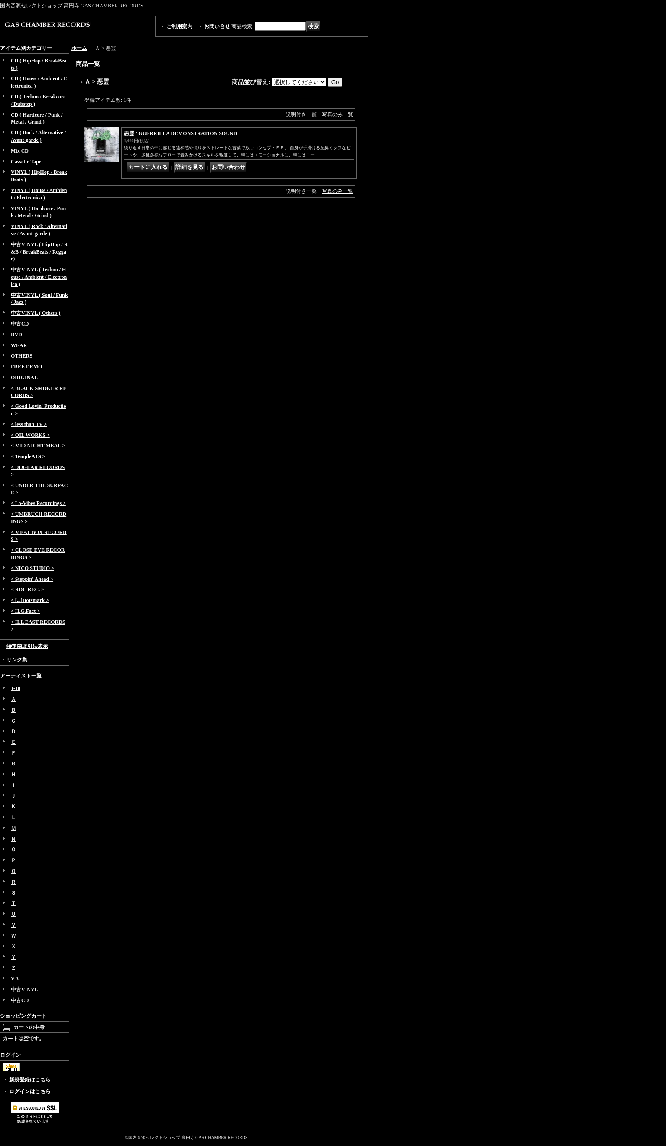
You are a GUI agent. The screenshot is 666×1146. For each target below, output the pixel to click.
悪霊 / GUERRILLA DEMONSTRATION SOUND (180, 133)
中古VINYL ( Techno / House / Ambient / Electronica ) (39, 277)
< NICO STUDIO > (32, 568)
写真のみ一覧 (337, 114)
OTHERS (21, 356)
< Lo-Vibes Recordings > (38, 503)
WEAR (19, 345)
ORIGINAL (24, 377)
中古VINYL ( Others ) (35, 313)
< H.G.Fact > (25, 611)
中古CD (20, 324)
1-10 (15, 688)
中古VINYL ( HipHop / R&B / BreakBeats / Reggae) (39, 251)
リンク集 (16, 660)
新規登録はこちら (30, 1080)
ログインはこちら (30, 1091)
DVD (16, 335)
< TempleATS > (28, 456)
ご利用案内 (179, 26)
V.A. (15, 979)
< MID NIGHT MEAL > (38, 446)
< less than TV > (29, 424)
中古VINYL (24, 989)
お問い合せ (217, 26)
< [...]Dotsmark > (30, 600)
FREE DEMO (26, 367)
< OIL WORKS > (30, 435)
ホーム (79, 48)
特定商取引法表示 (27, 646)
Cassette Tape (26, 162)
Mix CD (20, 151)
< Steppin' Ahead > (32, 579)
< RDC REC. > (27, 589)
